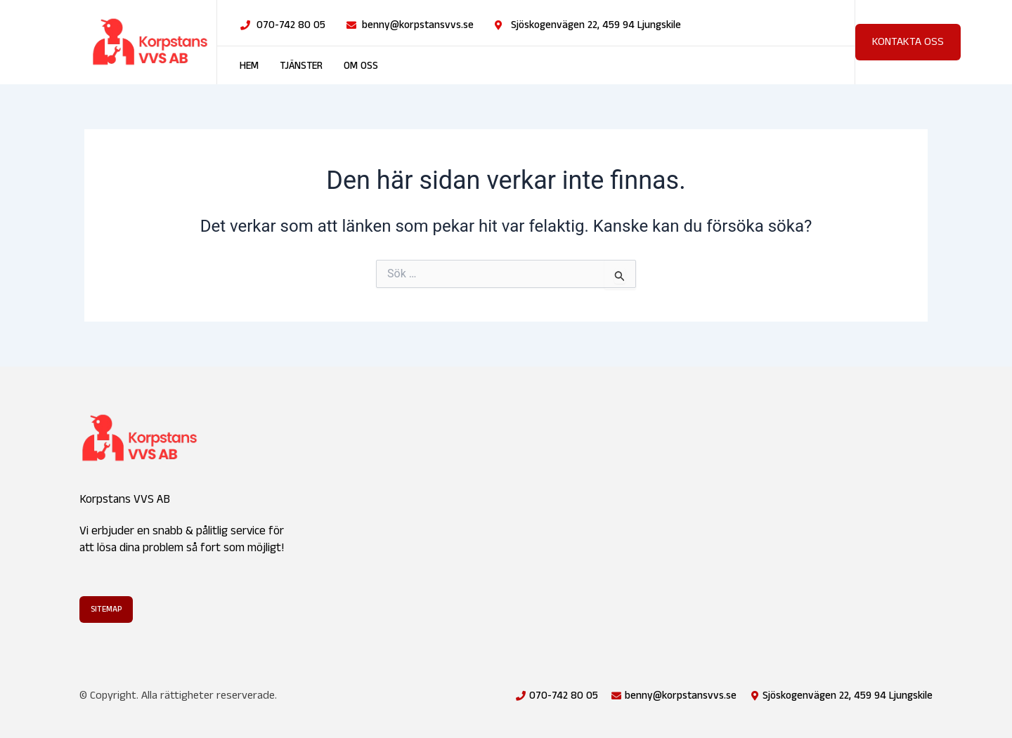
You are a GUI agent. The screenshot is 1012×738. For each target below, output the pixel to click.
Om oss (361, 66)
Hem (249, 66)
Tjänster (301, 66)
